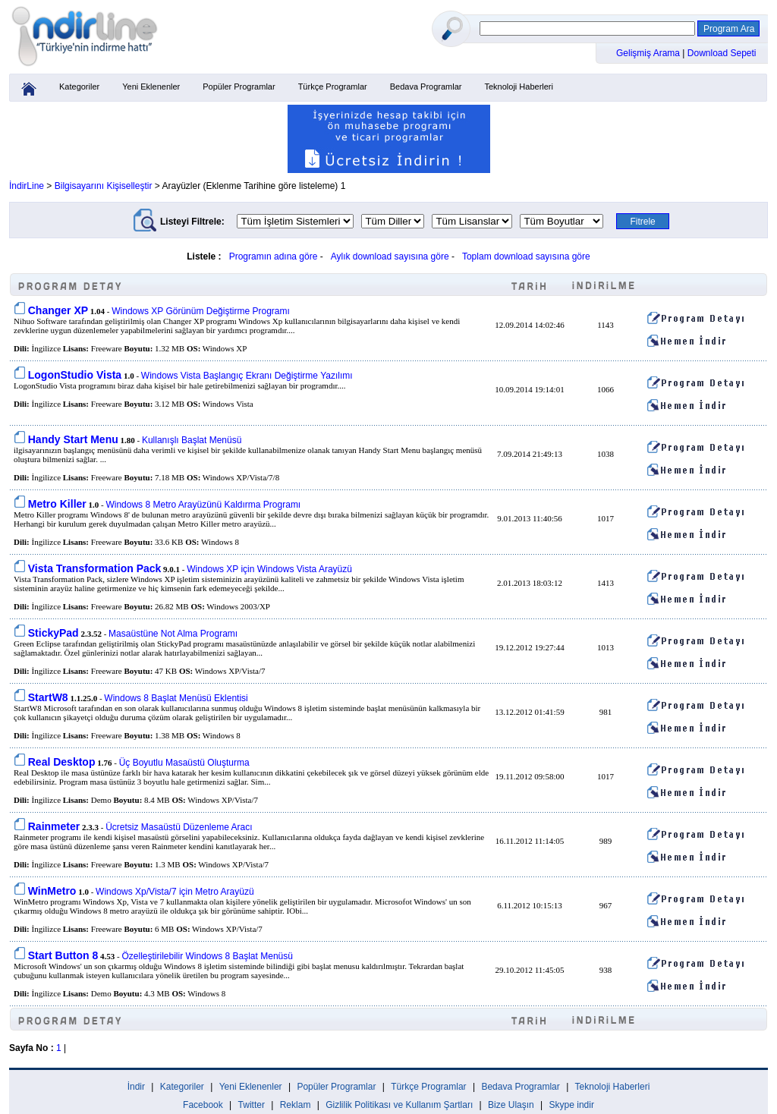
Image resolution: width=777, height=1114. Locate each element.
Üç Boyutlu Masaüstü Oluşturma (184, 762)
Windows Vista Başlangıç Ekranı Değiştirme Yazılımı (247, 375)
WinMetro (52, 891)
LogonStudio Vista (74, 375)
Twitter (251, 1105)
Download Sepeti (722, 53)
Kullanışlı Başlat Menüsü (191, 440)
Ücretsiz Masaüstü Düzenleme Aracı (178, 827)
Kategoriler (79, 86)
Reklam (295, 1105)
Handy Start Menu (73, 439)
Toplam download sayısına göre (526, 256)
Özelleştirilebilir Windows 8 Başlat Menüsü (206, 956)
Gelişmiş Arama (649, 53)
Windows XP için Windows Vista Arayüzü (269, 569)
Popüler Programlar (239, 86)
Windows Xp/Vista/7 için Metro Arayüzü (175, 891)
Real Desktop (62, 762)
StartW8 (48, 697)
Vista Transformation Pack (95, 568)
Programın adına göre (273, 256)
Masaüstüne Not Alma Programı (173, 633)
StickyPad (53, 633)
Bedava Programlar (426, 86)
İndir (136, 1086)
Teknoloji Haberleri (518, 86)
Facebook (203, 1105)
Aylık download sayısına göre (390, 256)
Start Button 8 (63, 955)
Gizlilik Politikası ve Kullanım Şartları (399, 1105)
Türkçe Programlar (332, 86)
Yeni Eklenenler (151, 86)
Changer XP (58, 310)
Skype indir (571, 1105)
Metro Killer (57, 504)
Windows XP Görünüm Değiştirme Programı (201, 311)
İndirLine (26, 186)
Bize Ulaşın (511, 1105)
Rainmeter (54, 826)
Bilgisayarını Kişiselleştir (104, 186)
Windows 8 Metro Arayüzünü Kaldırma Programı (202, 504)
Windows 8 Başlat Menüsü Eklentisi (175, 698)
